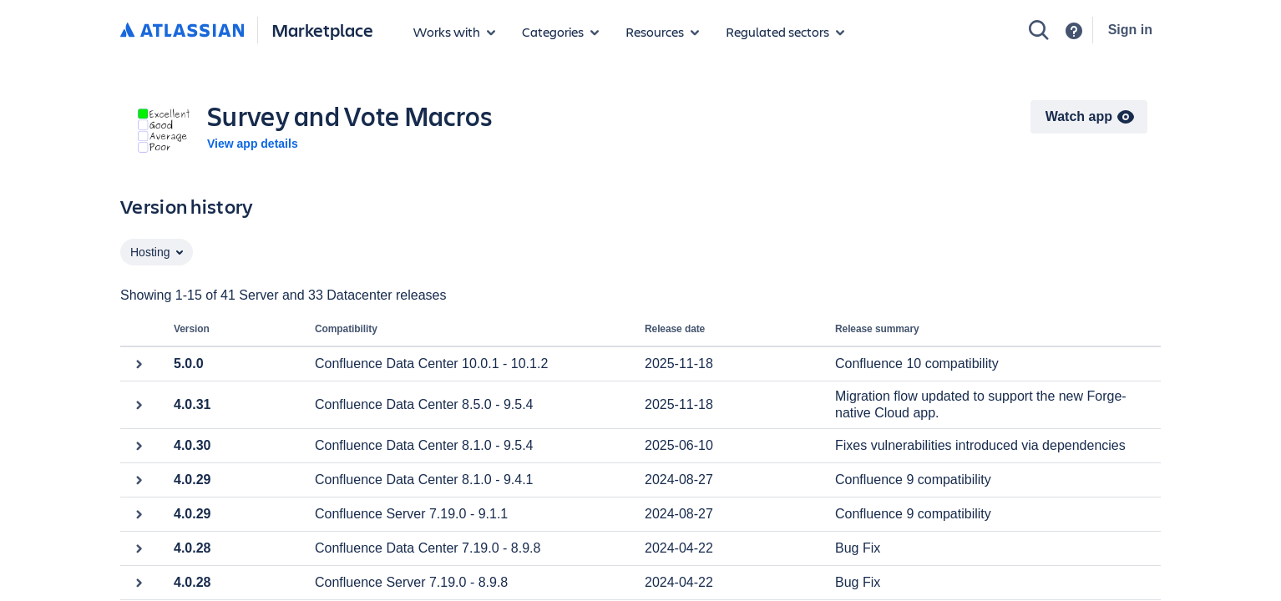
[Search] (1039, 30)
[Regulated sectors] (785, 32)
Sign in (1130, 30)
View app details (252, 143)
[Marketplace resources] (662, 32)
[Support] (1074, 31)
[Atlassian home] (182, 31)
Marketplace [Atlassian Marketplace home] (322, 30)
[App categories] (560, 32)
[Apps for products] (454, 32)
